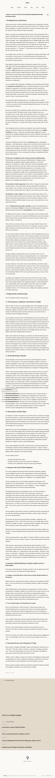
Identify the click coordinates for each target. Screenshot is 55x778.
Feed (37, 7)
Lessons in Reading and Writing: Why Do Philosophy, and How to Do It (21, 740)
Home (12, 7)
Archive (19, 7)
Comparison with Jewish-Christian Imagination (10, 393)
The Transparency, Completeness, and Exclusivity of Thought (12, 386)
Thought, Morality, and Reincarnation (10, 384)
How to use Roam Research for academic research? (16, 734)
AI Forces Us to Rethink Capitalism (11, 715)
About (25, 7)
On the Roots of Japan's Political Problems (13, 727)
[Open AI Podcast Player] (47, 15)
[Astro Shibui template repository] (51, 775)
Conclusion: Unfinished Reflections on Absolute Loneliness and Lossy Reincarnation (10, 395)
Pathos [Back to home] (27, 2)
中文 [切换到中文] (43, 7)
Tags (32, 7)
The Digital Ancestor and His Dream (10, 382)
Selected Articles (10, 721)
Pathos (5, 775)
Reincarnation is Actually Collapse (11, 391)
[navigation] (10, 389)
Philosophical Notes (10, 680)
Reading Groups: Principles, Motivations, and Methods (17, 747)
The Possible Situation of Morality (11, 389)
